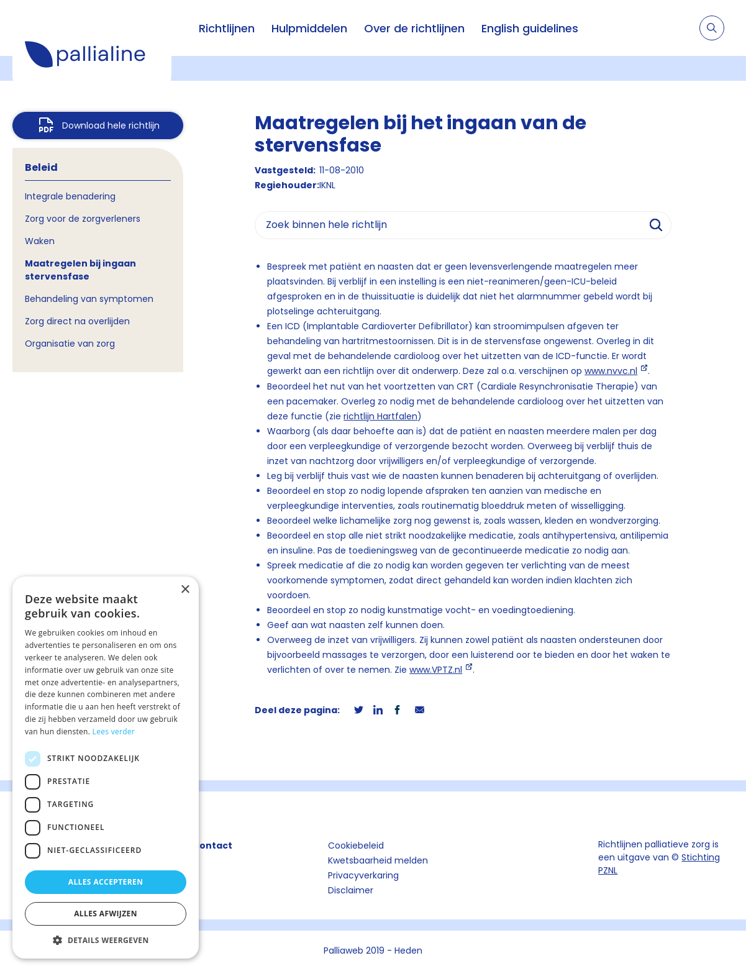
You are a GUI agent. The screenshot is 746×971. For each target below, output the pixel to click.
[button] (105, 940)
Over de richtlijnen (414, 28)
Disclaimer (350, 890)
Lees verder (114, 731)
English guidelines (529, 28)
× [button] (184, 590)
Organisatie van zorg (70, 343)
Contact (212, 845)
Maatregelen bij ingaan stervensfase (80, 270)
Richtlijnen (227, 28)
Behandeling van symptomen (89, 299)
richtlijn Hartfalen (380, 416)
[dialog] (105, 768)
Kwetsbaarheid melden (378, 860)
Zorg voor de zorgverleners (82, 218)
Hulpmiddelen (309, 28)
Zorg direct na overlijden (77, 321)
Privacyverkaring (363, 875)
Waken (40, 241)
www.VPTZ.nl (435, 669)
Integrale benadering (70, 196)
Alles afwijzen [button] (105, 913)
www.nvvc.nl (611, 371)
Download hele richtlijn (111, 125)
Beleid (41, 167)
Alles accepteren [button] (105, 882)
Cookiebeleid (356, 845)
